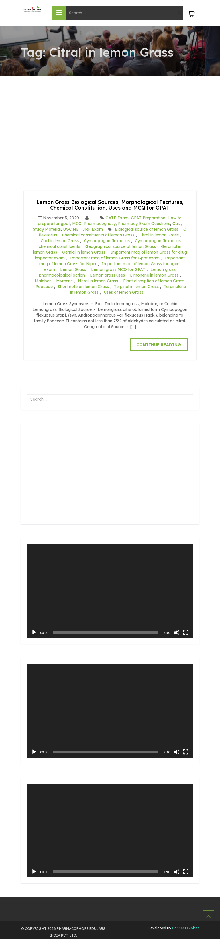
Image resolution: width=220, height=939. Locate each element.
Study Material (47, 229)
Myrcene (64, 280)
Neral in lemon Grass (98, 280)
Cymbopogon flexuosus (107, 240)
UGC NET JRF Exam (83, 229)
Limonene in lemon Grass (154, 275)
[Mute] (177, 632)
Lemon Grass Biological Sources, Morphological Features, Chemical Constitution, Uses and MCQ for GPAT (110, 205)
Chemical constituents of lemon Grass (98, 235)
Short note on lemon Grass (83, 286)
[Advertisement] (110, 119)
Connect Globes (185, 928)
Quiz (176, 223)
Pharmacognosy (100, 223)
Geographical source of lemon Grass (120, 246)
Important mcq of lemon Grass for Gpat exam (115, 258)
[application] (110, 591)
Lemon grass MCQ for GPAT (118, 269)
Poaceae (44, 286)
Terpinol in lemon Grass (136, 286)
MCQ (77, 223)
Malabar (43, 280)
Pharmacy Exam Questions (144, 223)
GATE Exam (117, 217)
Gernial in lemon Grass (83, 252)
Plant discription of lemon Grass (153, 280)
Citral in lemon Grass (159, 235)
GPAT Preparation (148, 217)
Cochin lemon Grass (60, 240)
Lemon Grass (73, 269)
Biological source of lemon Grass (146, 229)
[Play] (34, 632)
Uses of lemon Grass (123, 292)
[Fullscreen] (186, 632)
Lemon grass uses (107, 275)
